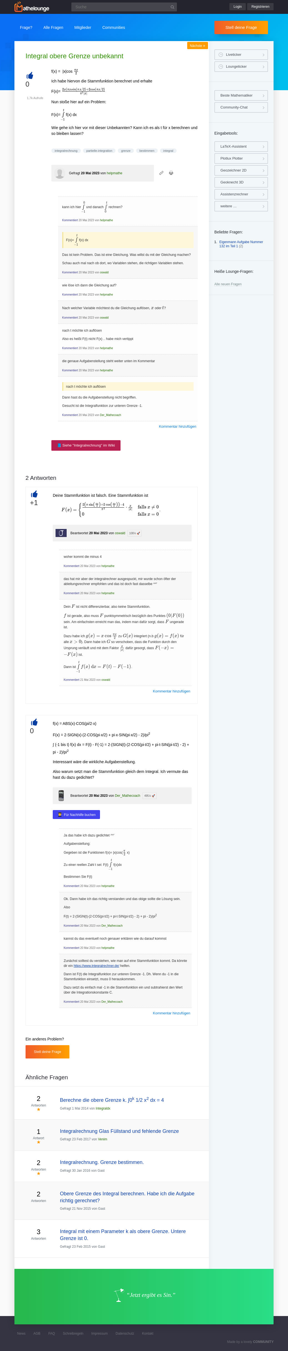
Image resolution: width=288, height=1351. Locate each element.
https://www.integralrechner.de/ (96, 966)
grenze (126, 150)
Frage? (26, 27)
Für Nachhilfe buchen (80, 815)
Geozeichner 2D (234, 170)
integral (168, 150)
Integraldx (103, 1108)
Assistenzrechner (234, 194)
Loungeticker (236, 66)
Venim (102, 1139)
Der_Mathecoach (110, 415)
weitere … (229, 206)
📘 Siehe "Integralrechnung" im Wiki (86, 445)
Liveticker (233, 54)
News (21, 1333)
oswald (104, 272)
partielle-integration (99, 150)
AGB (36, 1333)
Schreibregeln (73, 1333)
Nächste (197, 46)
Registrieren (260, 7)
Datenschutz (125, 1333)
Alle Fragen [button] (53, 27)
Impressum (99, 1333)
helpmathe (114, 173)
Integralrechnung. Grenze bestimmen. (102, 1162)
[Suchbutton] (172, 6)
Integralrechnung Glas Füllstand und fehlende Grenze (119, 1131)
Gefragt (74, 173)
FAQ (51, 1333)
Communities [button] (113, 27)
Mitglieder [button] (82, 27)
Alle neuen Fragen (228, 284)
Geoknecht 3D (232, 182)
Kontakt (147, 1333)
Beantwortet (79, 533)
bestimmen (146, 150)
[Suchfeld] (124, 6)
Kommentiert (70, 220)
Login (238, 7)
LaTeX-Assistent (234, 146)
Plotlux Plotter (232, 158)
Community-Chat (234, 107)
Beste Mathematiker (237, 95)
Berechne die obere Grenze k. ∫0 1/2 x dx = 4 (112, 1100)
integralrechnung (66, 150)
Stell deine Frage (241, 27)
